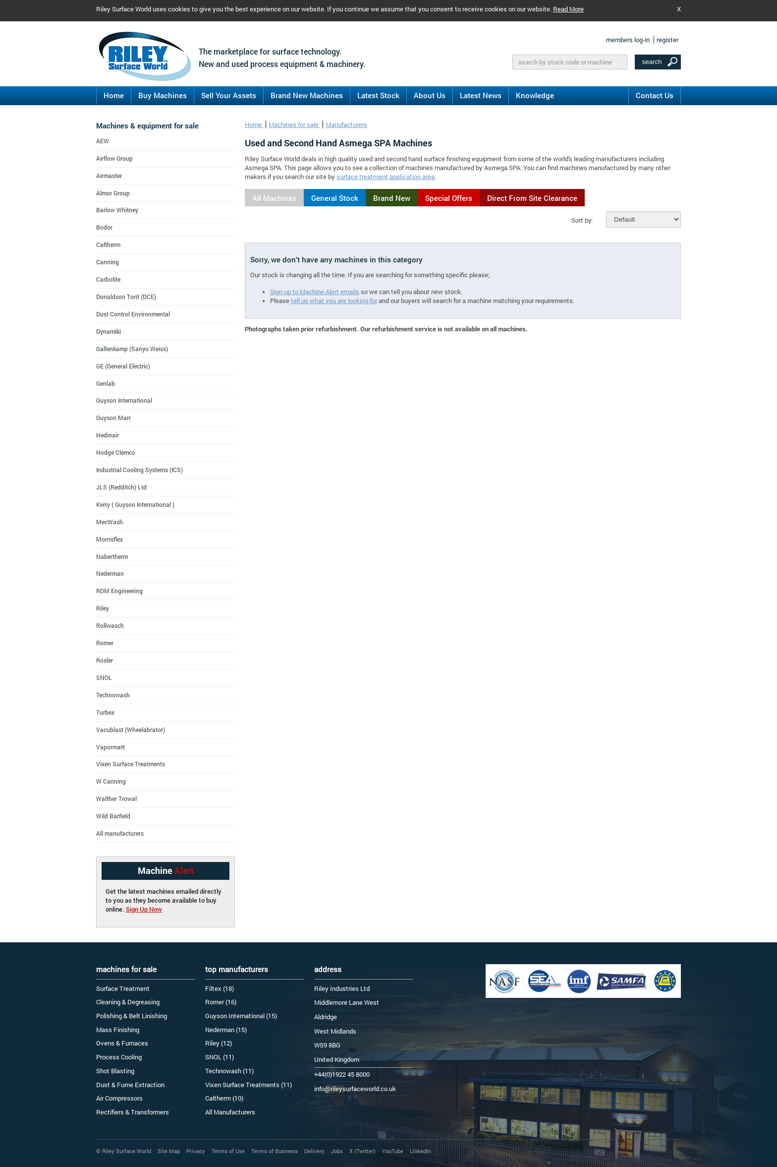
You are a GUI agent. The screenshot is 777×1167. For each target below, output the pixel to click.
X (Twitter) (362, 1151)
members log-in (628, 40)
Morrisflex (109, 539)
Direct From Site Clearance (532, 198)
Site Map (169, 1151)
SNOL (104, 677)
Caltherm (108, 244)
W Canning (111, 781)
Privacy (195, 1151)
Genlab (105, 383)
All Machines (274, 198)
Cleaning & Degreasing (128, 1002)
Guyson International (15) (241, 1016)
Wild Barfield (113, 816)
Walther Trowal (116, 798)
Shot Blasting (115, 1071)
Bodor (104, 227)
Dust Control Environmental (133, 314)
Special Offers (448, 198)
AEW (102, 141)
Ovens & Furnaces (122, 1043)
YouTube (392, 1151)
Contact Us (654, 95)
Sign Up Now (144, 909)
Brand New (391, 198)
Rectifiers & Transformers (132, 1112)
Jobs (337, 1151)
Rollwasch (110, 625)
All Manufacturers (230, 1112)
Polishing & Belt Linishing (131, 1016)
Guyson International (124, 400)
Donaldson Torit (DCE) (126, 297)
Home (114, 95)
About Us (429, 95)
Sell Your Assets (228, 95)
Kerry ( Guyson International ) (135, 504)
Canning (107, 262)
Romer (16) (220, 1002)
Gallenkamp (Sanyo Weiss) (132, 349)
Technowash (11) (229, 1071)
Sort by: (582, 220)
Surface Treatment (123, 988)
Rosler (104, 660)
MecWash (109, 522)
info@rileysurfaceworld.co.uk (355, 1089)
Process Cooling (119, 1057)
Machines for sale (294, 124)
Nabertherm (112, 556)
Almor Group (113, 193)
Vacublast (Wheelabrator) (130, 730)
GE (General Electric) (123, 366)
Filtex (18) (219, 988)
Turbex (105, 712)
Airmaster (109, 176)
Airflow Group (114, 158)
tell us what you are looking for (334, 301)
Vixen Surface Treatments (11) (248, 1085)
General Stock (334, 198)
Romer (104, 643)
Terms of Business (274, 1151)
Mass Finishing (117, 1030)
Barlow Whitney (117, 210)
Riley (102, 608)
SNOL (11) (219, 1057)
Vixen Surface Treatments (130, 764)
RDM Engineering (119, 591)
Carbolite (108, 279)
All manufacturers (120, 833)
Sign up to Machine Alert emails (314, 292)
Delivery (314, 1151)
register (667, 40)
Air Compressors (119, 1098)
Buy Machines (162, 95)
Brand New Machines (307, 95)
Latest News (480, 95)
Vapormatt (110, 747)
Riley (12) (218, 1043)
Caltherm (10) (224, 1098)
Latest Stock (378, 95)
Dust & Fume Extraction (130, 1085)
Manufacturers (346, 124)
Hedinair (107, 435)
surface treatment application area (385, 177)
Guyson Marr (113, 418)
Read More (568, 9)
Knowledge (535, 95)
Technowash (113, 695)
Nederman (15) (226, 1030)
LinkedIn (420, 1151)
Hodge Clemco (115, 452)
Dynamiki (108, 331)
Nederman (110, 573)
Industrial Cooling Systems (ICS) (139, 470)
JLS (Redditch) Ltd (121, 487)
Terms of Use (228, 1151)
